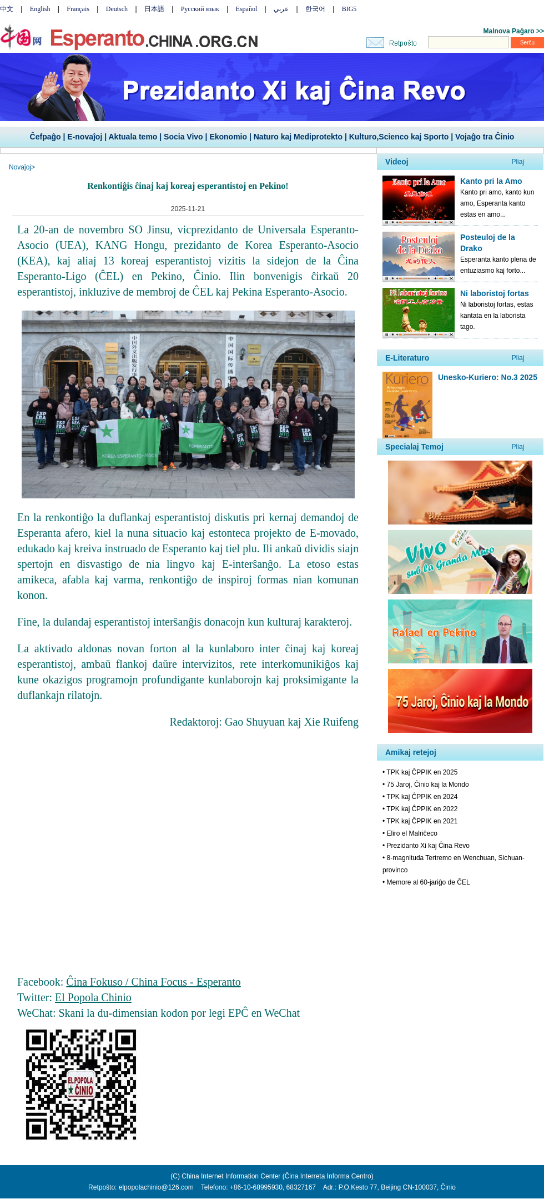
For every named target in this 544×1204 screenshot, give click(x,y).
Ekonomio (228, 136)
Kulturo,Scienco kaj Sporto (399, 136)
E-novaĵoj (84, 136)
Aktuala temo (132, 136)
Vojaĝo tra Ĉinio (484, 136)
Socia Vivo (183, 136)
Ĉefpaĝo (45, 136)
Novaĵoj (20, 167)
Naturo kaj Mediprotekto (298, 136)
